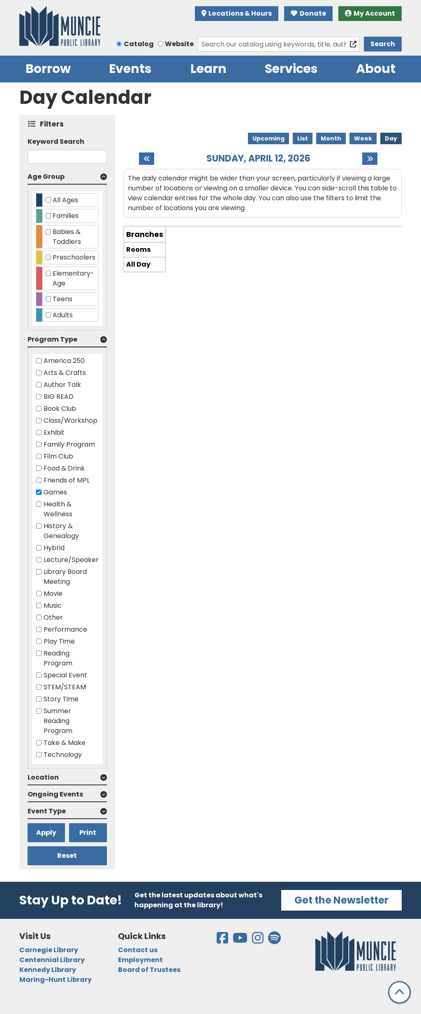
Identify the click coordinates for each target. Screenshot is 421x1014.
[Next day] (369, 158)
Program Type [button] (52, 339)
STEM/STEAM (65, 687)
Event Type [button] (47, 811)
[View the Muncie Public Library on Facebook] (223, 940)
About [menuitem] (376, 68)
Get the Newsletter (341, 900)
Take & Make (65, 742)
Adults (63, 315)
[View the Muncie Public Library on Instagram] (258, 940)
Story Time (61, 699)
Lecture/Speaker (71, 559)
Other (53, 617)
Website (179, 44)
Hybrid (54, 548)
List (302, 138)
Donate (308, 13)
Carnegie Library (48, 950)
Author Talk (62, 384)
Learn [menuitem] (208, 68)
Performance (65, 629)
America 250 (64, 360)
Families (66, 215)
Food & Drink (64, 468)
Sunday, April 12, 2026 (258, 158)
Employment (140, 960)
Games (55, 492)
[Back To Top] (399, 992)
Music (53, 605)
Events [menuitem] (130, 68)
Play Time (59, 641)
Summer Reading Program (58, 720)
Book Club (60, 408)
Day (391, 138)
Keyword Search (56, 141)
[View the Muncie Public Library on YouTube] (241, 940)
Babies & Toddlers (67, 236)
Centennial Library (52, 960)
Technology (63, 754)
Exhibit (54, 432)
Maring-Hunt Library (55, 979)
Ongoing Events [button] (55, 794)
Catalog (139, 44)
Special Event (65, 675)
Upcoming (268, 138)
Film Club (58, 456)
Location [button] (43, 777)
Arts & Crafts (65, 372)
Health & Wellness (58, 509)
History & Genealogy (61, 531)
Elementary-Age (73, 278)
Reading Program (58, 658)
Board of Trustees (149, 969)
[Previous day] (146, 158)
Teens (62, 299)
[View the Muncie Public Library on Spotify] (274, 940)
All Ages (65, 200)
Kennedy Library (47, 969)
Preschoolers (74, 257)
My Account (370, 13)
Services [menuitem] (291, 68)
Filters (53, 124)
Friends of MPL (67, 480)
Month (331, 138)
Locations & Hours (236, 13)
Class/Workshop (70, 420)
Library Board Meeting (65, 576)
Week (363, 138)
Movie (53, 593)
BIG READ (59, 396)
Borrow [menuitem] (48, 68)
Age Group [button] (46, 176)
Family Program (69, 444)
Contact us (137, 950)
